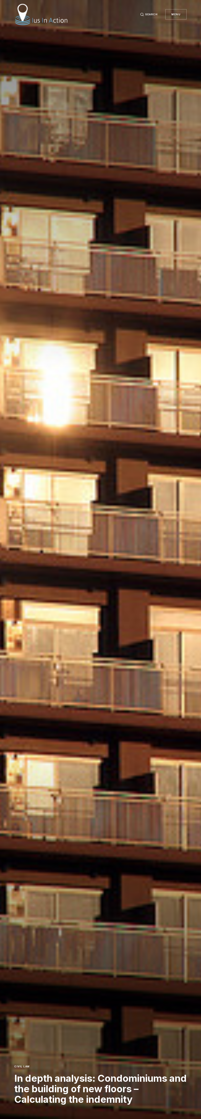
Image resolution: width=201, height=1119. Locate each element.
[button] (149, 14)
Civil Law (22, 1066)
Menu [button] (175, 14)
